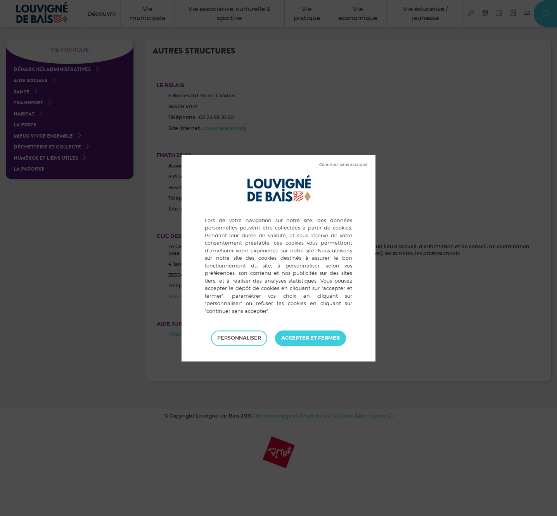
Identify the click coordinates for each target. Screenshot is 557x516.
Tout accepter (310, 338)
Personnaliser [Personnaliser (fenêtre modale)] (239, 338)
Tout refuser (343, 164)
